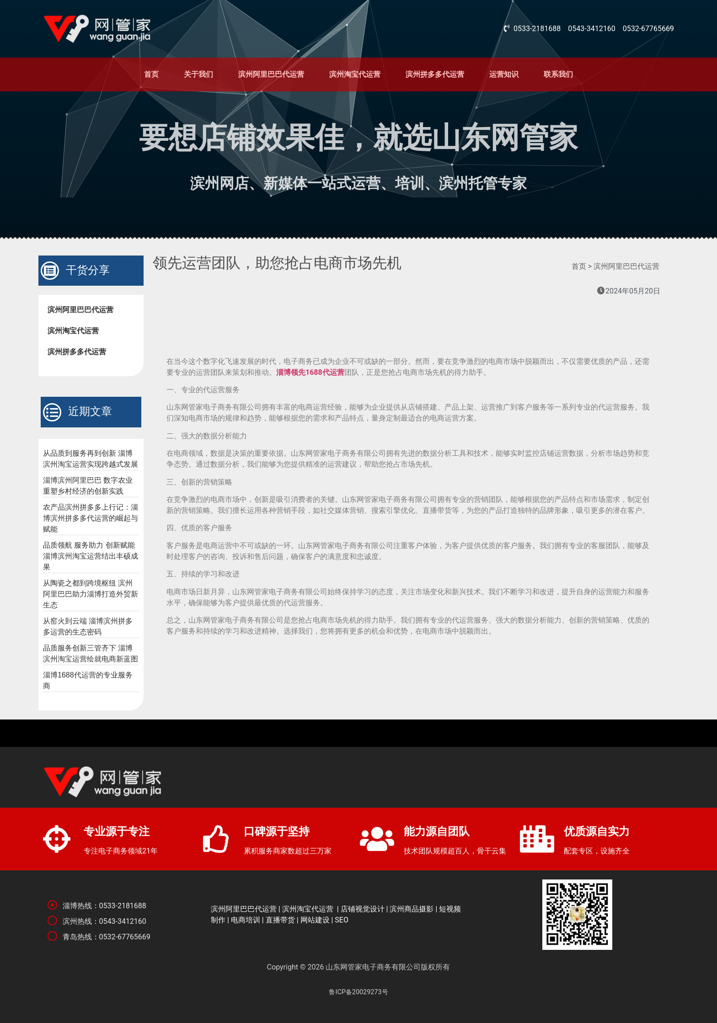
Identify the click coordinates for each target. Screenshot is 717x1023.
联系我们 (558, 74)
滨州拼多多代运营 (435, 74)
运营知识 (504, 74)
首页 (151, 74)
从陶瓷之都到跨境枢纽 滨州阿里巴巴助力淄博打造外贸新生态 (90, 594)
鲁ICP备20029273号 (358, 992)
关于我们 (198, 74)
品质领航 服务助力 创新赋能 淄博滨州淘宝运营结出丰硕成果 (90, 556)
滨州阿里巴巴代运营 (271, 74)
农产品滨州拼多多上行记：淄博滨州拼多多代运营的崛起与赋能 (90, 518)
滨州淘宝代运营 (354, 74)
